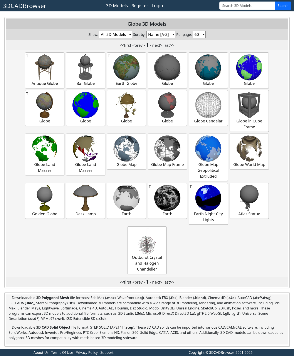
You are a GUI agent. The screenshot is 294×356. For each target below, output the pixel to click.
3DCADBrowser (24, 6)
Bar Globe (85, 70)
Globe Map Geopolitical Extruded (208, 157)
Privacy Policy (87, 352)
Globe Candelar (208, 108)
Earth (126, 200)
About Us (41, 352)
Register (139, 5)
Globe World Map (249, 151)
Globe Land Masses (44, 154)
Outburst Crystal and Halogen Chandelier (146, 250)
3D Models (117, 5)
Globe (167, 70)
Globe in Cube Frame (249, 110)
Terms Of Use (62, 352)
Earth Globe (126, 70)
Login (157, 5)
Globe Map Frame (167, 151)
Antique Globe (44, 70)
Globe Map (126, 151)
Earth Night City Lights (208, 203)
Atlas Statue (249, 200)
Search (283, 5)
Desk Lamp (85, 200)
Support (106, 352)
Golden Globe (44, 200)
